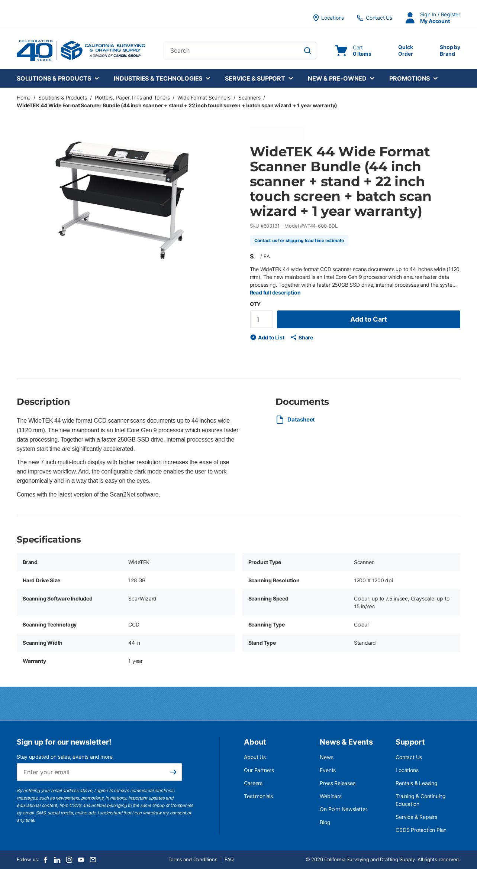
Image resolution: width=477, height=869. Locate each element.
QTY (255, 304)
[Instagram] (69, 859)
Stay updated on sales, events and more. (65, 757)
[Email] (93, 859)
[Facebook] (45, 859)
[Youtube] (81, 859)
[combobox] (240, 50)
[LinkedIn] (57, 859)
